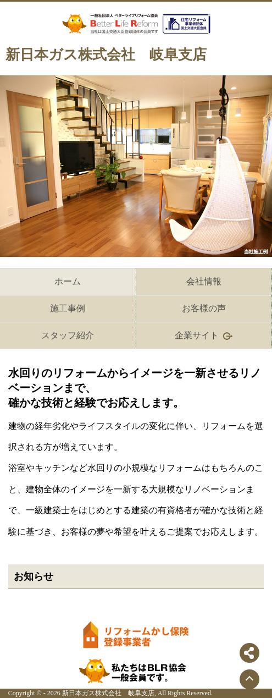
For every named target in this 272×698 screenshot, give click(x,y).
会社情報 (203, 281)
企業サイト (204, 336)
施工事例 (67, 308)
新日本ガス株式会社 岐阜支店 (106, 55)
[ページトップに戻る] (249, 679)
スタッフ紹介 (67, 335)
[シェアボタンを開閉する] (249, 653)
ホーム (67, 281)
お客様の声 (204, 308)
